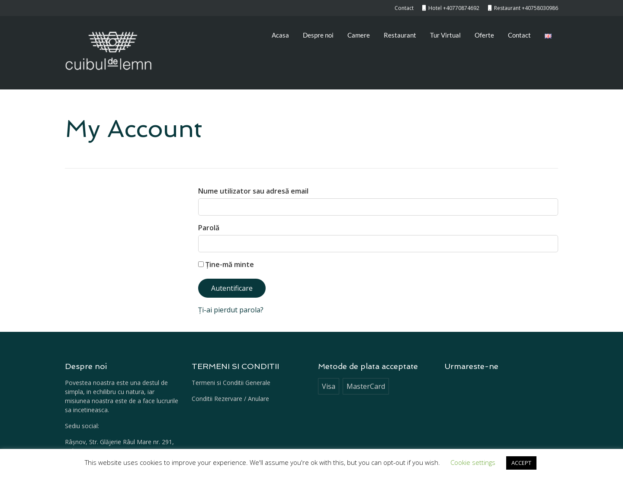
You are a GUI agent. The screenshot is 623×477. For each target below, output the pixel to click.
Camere (358, 35)
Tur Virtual (445, 35)
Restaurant (400, 35)
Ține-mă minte (226, 264)
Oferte (484, 35)
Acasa (280, 35)
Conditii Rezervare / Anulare (230, 398)
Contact (519, 35)
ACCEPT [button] (521, 463)
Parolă (208, 227)
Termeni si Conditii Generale (231, 382)
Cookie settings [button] (472, 462)
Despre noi (318, 35)
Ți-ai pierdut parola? (230, 310)
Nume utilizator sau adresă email (253, 191)
